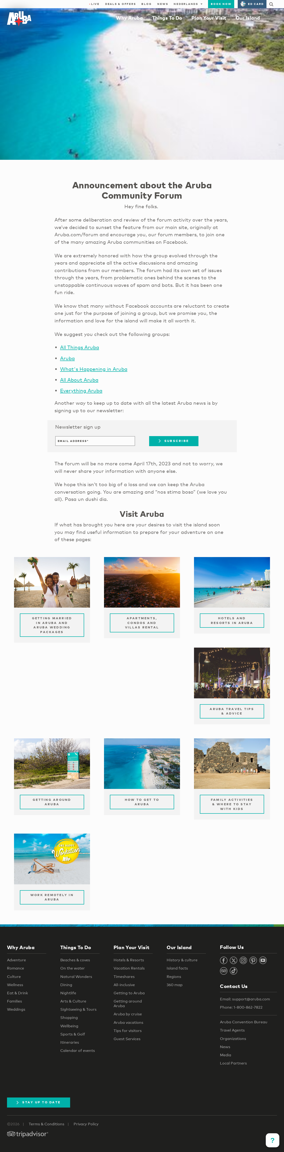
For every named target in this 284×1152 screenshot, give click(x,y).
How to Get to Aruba (142, 802)
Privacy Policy (86, 1124)
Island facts (177, 968)
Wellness (15, 985)
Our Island (248, 18)
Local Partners (233, 1063)
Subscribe (174, 441)
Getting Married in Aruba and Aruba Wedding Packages (52, 625)
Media (225, 1055)
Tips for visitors (128, 1030)
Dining (66, 985)
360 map (175, 985)
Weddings (16, 1009)
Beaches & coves (75, 960)
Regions (174, 976)
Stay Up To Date (39, 1102)
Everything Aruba (81, 390)
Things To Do (167, 18)
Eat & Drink (17, 993)
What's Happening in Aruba (93, 369)
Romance (15, 968)
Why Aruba (129, 18)
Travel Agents (232, 1030)
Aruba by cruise (128, 1014)
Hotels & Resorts (129, 960)
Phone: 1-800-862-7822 (241, 1007)
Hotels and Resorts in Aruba (232, 620)
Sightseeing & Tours (78, 1009)
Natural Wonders (76, 976)
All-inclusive (124, 985)
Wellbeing (69, 1026)
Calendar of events (77, 1050)
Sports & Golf (72, 1034)
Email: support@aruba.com (245, 999)
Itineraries (69, 1042)
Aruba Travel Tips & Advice (232, 711)
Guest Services (127, 1039)
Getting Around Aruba (52, 802)
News (162, 4)
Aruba (67, 358)
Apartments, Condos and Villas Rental (142, 622)
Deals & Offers (120, 4)
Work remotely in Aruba (52, 897)
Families (14, 1001)
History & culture (182, 960)
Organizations (233, 1038)
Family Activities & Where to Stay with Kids (232, 804)
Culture (14, 976)
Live (94, 4)
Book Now (221, 4)
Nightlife (68, 993)
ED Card (252, 4)
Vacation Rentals (129, 968)
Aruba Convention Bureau (243, 1022)
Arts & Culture (73, 1001)
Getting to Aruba (129, 993)
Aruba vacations (128, 1022)
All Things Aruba (79, 347)
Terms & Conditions (46, 1124)
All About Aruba (79, 380)
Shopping (69, 1017)
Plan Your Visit (208, 18)
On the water (72, 968)
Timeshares (124, 976)
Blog (146, 4)
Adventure (16, 960)
